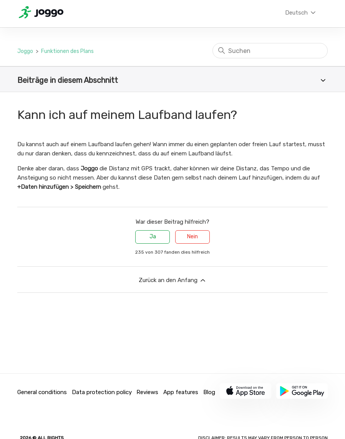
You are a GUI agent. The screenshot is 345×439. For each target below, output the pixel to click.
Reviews (147, 392)
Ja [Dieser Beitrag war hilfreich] (152, 236)
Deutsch (301, 13)
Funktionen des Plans (67, 51)
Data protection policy (102, 392)
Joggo (25, 51)
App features (180, 392)
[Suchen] (270, 50)
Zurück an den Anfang (173, 280)
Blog (209, 392)
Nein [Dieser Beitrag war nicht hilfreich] (192, 236)
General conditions (42, 392)
